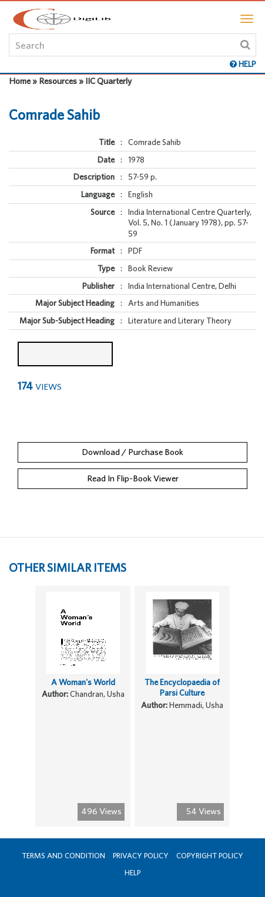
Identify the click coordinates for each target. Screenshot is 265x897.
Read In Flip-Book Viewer (133, 478)
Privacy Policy (141, 855)
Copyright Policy (209, 855)
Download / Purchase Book (132, 452)
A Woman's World (83, 682)
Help (132, 872)
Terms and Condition (63, 855)
